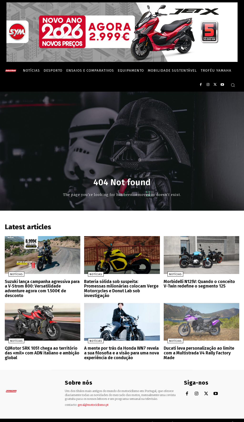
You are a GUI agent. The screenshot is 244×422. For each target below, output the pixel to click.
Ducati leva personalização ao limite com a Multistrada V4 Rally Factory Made (201, 345)
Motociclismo (33, 417)
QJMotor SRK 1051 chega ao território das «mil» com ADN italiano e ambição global (42, 345)
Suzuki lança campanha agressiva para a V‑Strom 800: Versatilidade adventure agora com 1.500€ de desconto (41, 287)
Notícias (12, 275)
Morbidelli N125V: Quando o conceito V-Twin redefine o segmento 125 (199, 285)
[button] (232, 85)
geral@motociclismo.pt (93, 398)
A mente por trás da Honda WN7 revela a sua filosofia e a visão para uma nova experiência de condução (120, 347)
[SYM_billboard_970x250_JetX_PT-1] (122, 61)
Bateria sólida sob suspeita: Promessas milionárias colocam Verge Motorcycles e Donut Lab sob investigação (121, 287)
